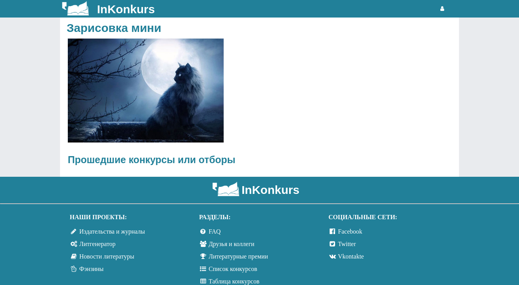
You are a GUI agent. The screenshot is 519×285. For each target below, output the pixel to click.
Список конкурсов (233, 269)
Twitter (347, 244)
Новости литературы (106, 256)
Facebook (350, 231)
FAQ (215, 231)
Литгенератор (97, 244)
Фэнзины (91, 269)
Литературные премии (238, 256)
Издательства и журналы (112, 231)
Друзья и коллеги (231, 244)
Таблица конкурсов (234, 281)
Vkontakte (351, 256)
